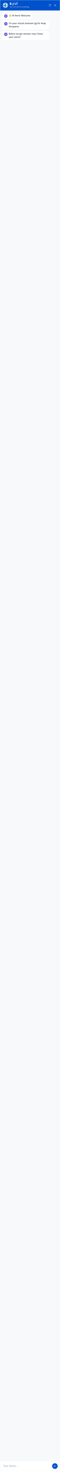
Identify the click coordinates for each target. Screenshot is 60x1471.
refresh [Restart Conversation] (50, 333)
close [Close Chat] (55, 333)
